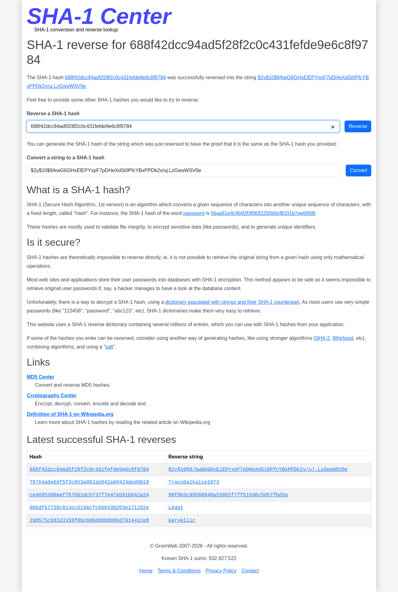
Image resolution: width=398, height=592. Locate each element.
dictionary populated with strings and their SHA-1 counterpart (232, 302)
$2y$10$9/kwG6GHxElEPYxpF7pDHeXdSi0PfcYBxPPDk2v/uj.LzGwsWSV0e (258, 469)
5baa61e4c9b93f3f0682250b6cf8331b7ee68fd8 (263, 213)
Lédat (176, 508)
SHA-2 (322, 338)
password (193, 213)
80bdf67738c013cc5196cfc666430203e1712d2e (89, 508)
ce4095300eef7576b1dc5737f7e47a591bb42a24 (89, 495)
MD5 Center (40, 377)
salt (109, 346)
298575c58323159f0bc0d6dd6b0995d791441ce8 (89, 520)
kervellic (182, 520)
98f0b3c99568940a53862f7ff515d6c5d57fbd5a (228, 495)
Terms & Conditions (179, 570)
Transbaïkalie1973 (194, 482)
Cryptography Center (51, 395)
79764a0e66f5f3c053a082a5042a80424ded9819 (89, 482)
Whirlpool (343, 338)
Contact (250, 570)
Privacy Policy (221, 570)
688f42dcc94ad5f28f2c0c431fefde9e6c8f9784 (115, 77)
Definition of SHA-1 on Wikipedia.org (70, 414)
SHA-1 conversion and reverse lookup (76, 29)
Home (146, 570)
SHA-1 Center (99, 16)
